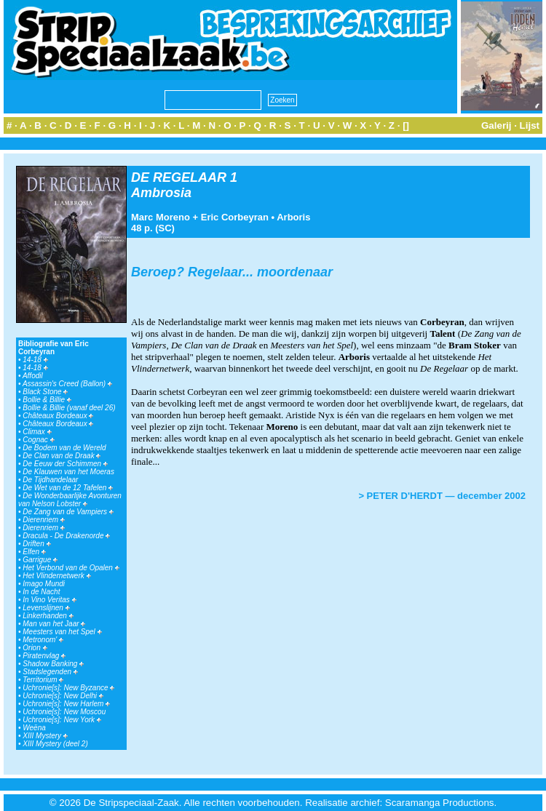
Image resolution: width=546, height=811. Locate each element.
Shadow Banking (53, 664)
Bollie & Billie (47, 400)
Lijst (529, 125)
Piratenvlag (44, 656)
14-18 (35, 360)
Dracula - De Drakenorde (66, 536)
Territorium (43, 680)
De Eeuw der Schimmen (65, 464)
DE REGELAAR (178, 177)
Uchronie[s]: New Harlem (66, 704)
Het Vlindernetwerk (56, 576)
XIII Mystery (45, 736)
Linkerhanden (48, 616)
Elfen (34, 552)
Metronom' (43, 640)
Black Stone (45, 392)
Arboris (293, 217)
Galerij (496, 125)
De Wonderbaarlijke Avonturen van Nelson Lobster (70, 500)
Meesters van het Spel (62, 632)
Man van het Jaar (54, 624)
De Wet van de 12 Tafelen (68, 488)
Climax (37, 432)
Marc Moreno (160, 217)
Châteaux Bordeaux (58, 416)
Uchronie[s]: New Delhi (63, 696)
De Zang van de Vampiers (68, 512)
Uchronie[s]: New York (62, 720)
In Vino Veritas (49, 600)
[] (406, 125)
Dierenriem (44, 520)
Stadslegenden (50, 672)
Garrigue (40, 560)
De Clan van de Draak (61, 456)
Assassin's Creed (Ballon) (67, 384)
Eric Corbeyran (235, 217)
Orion (35, 648)
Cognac (38, 440)
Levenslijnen (46, 608)
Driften (36, 544)
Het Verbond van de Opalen (71, 568)
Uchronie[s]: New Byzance (68, 688)
